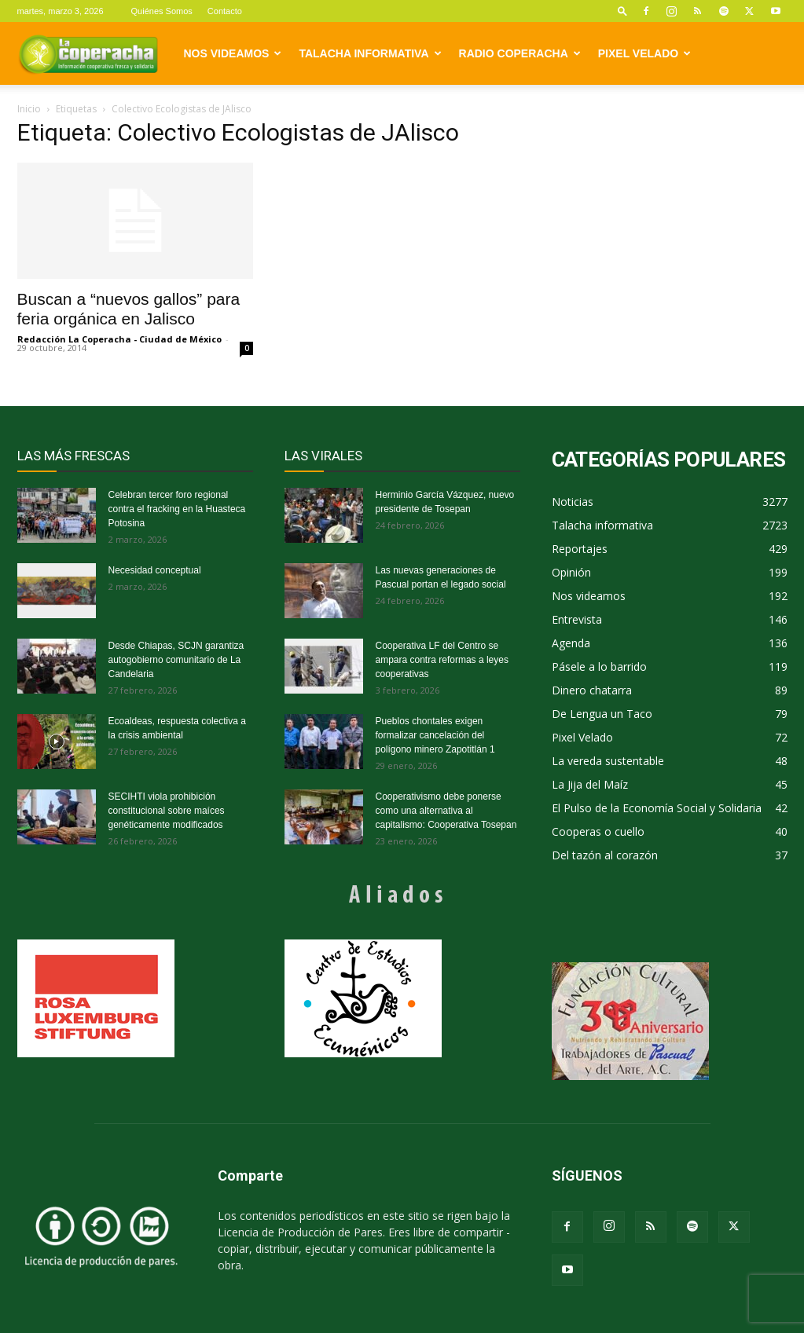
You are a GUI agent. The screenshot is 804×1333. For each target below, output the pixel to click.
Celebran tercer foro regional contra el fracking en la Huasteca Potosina (177, 509)
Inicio (29, 108)
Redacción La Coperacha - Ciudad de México (119, 339)
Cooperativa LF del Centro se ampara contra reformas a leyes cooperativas (442, 659)
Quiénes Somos (162, 11)
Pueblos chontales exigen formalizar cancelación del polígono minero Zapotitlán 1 (435, 735)
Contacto (224, 11)
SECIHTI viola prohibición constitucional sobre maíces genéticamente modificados (166, 810)
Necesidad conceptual (154, 570)
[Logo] (88, 53)
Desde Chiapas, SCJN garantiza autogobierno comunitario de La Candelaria (176, 659)
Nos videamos (233, 53)
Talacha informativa (370, 53)
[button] (622, 10)
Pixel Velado (644, 53)
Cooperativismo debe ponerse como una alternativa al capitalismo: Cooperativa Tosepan (446, 810)
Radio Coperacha (520, 53)
